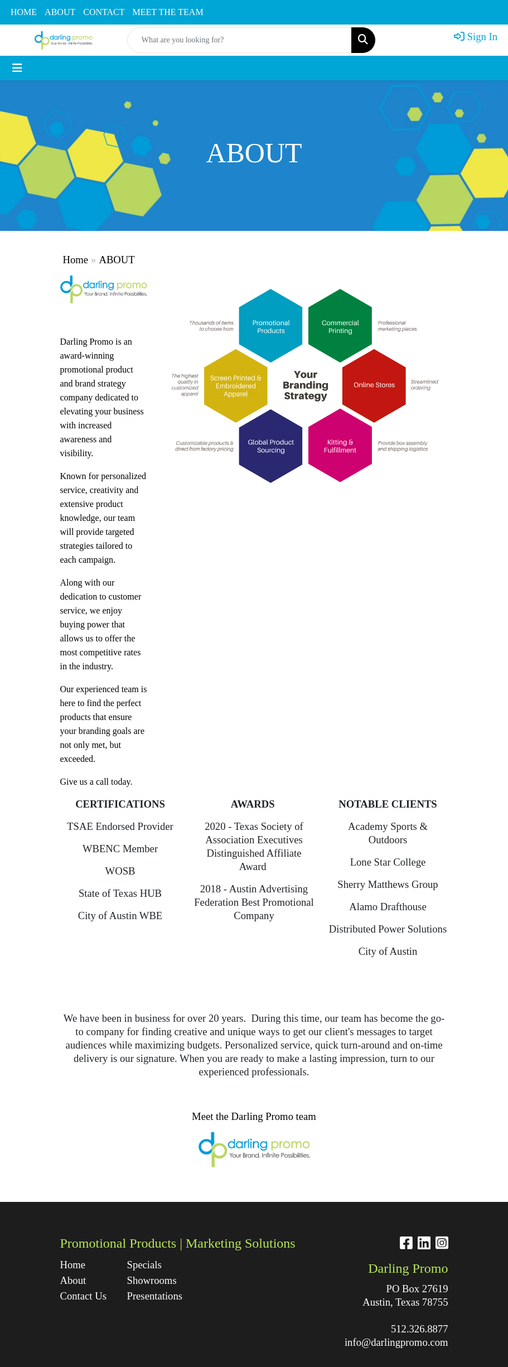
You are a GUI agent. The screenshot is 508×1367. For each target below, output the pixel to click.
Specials (144, 1265)
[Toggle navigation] (17, 68)
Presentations (154, 1296)
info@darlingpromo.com (396, 1342)
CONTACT (103, 12)
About (73, 1280)
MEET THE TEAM (168, 12)
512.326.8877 (419, 1329)
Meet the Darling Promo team (254, 1116)
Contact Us (83, 1296)
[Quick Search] (239, 40)
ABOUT (60, 12)
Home (76, 259)
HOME (24, 12)
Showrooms (152, 1280)
